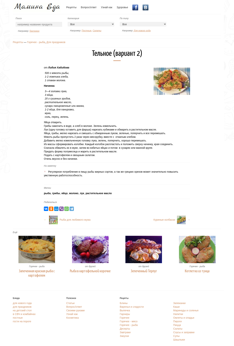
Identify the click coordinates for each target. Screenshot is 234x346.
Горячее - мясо (128, 321)
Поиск (19, 18)
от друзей (90, 266)
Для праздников (55, 42)
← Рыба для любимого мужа (67, 219)
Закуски (124, 336)
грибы (56, 193)
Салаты (97, 30)
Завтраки (125, 332)
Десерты (125, 328)
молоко (73, 193)
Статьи (70, 303)
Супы (176, 336)
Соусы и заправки (184, 332)
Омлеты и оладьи (183, 317)
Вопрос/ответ (89, 7)
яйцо (64, 193)
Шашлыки (179, 339)
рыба (47, 193)
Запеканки (179, 303)
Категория (73, 18)
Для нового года (142, 30)
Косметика (72, 317)
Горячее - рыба (36, 42)
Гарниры (125, 314)
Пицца (177, 325)
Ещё (15, 232)
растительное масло (99, 193)
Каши (176, 306)
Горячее (124, 317)
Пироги (177, 321)
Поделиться (50, 202)
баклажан (34, 31)
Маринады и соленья (186, 310)
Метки (47, 188)
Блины (124, 303)
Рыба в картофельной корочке (90, 271)
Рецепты (71, 7)
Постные (86, 30)
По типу (124, 18)
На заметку (50, 166)
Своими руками (75, 310)
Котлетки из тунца (197, 271)
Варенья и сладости (132, 306)
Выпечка (125, 310)
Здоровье (122, 7)
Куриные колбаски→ (172, 219)
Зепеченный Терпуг (144, 271)
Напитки (178, 314)
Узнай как (106, 7)
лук (82, 193)
